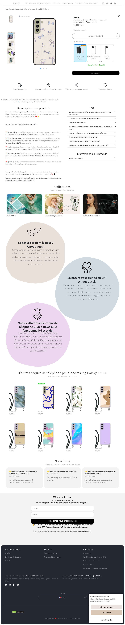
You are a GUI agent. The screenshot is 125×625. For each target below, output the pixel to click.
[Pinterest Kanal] (11, 585)
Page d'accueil (9, 9)
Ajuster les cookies (106, 620)
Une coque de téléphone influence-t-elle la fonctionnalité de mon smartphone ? (90, 113)
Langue (62, 594)
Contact (7, 561)
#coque (43, 102)
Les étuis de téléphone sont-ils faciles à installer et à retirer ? (88, 133)
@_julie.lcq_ (5, 99)
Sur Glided (8, 553)
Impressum (86, 553)
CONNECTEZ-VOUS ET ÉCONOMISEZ (62, 521)
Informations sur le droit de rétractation (95, 569)
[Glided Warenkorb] (115, 4)
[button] (40, 68)
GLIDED (16, 3)
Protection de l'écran (81, 3)
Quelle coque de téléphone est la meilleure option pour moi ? (88, 145)
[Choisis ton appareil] (96, 36)
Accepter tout (106, 612)
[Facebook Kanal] (14, 585)
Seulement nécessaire (106, 607)
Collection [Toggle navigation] (32, 3)
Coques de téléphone (44, 3)
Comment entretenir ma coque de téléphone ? (83, 137)
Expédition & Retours (89, 565)
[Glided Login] (111, 4)
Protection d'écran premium (52, 557)
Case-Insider (93, 3)
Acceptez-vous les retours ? (77, 123)
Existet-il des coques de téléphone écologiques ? (84, 141)
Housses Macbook (67, 3)
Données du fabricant (76, 158)
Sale (26, 3)
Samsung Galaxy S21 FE (37, 9)
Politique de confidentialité (80, 531)
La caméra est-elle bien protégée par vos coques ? (85, 119)
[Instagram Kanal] (7, 585)
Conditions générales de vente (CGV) (94, 557)
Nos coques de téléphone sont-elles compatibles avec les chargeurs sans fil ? (90, 128)
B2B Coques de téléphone (13, 557)
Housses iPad (56, 3)
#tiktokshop (37, 102)
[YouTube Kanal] (19, 585)
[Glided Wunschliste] (103, 4)
